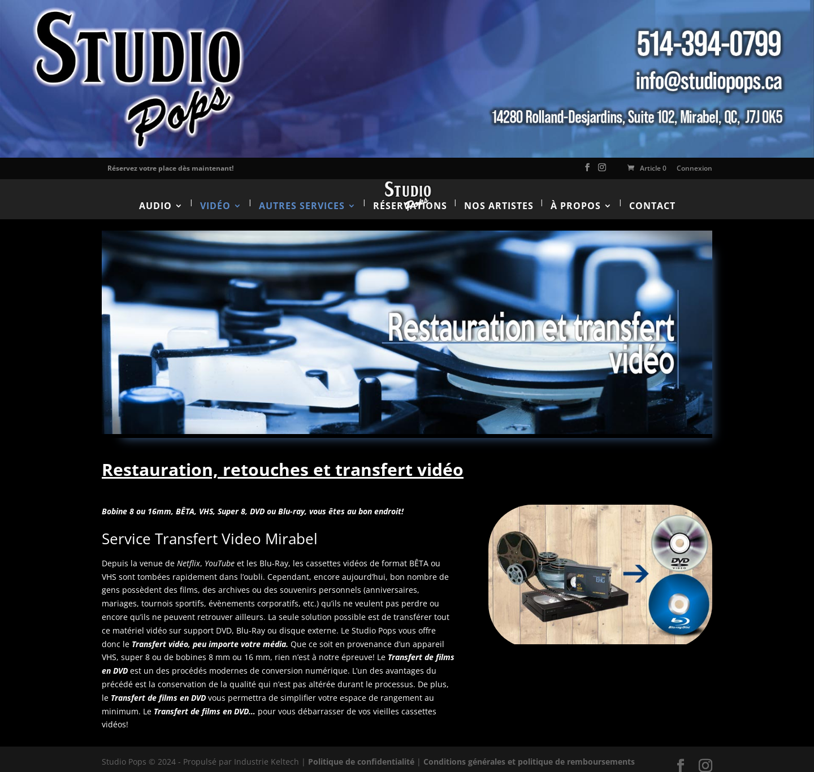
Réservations (410, 196)
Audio (155, 196)
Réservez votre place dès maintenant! (170, 168)
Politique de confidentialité (361, 752)
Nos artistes (499, 196)
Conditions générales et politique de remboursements (529, 752)
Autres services (302, 196)
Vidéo (215, 196)
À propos (576, 196)
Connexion (694, 168)
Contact (652, 196)
